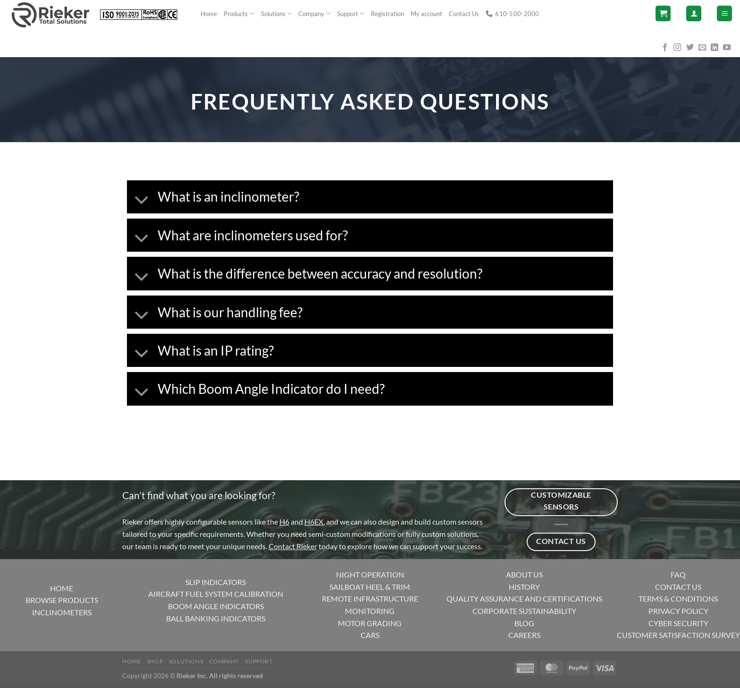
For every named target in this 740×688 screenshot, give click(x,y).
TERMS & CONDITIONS (678, 598)
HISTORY (524, 586)
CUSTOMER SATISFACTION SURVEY (678, 634)
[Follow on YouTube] (727, 47)
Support (350, 13)
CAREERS (524, 634)
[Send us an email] (702, 47)
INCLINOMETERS (62, 612)
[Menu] (724, 13)
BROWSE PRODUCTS (61, 599)
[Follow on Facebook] (665, 47)
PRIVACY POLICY (678, 610)
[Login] (693, 13)
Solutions (276, 13)
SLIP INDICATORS (215, 582)
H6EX (313, 521)
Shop (155, 661)
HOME (61, 588)
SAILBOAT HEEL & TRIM (369, 586)
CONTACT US (678, 586)
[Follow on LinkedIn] (714, 47)
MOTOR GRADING (370, 623)
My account (426, 13)
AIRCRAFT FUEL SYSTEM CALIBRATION (215, 593)
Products (239, 13)
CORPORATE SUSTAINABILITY (524, 610)
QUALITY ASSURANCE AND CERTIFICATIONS (524, 598)
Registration (387, 13)
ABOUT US (524, 574)
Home (209, 13)
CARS (370, 634)
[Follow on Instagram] (677, 47)
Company (314, 13)
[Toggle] (142, 200)
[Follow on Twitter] (690, 47)
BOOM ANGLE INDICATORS (216, 606)
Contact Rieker (293, 546)
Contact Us (464, 13)
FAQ (678, 574)
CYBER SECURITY (678, 623)
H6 (284, 521)
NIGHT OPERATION (370, 574)
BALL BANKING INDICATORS (215, 618)
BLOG (524, 623)
